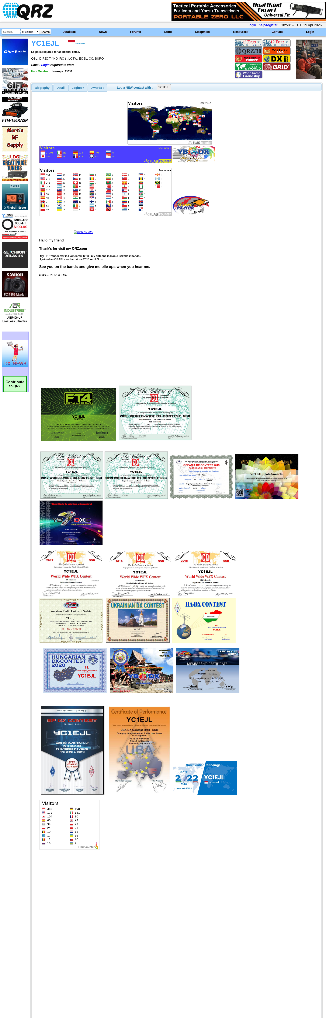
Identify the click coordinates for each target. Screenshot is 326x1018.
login (252, 25)
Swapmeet (202, 31)
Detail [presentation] (60, 87)
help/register (268, 25)
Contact (277, 31)
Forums (135, 31)
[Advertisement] (112, 973)
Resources (241, 31)
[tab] (42, 87)
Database (69, 31)
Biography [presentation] (42, 87)
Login (310, 31)
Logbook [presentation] (78, 87)
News (103, 31)
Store (168, 31)
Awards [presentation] (97, 87)
